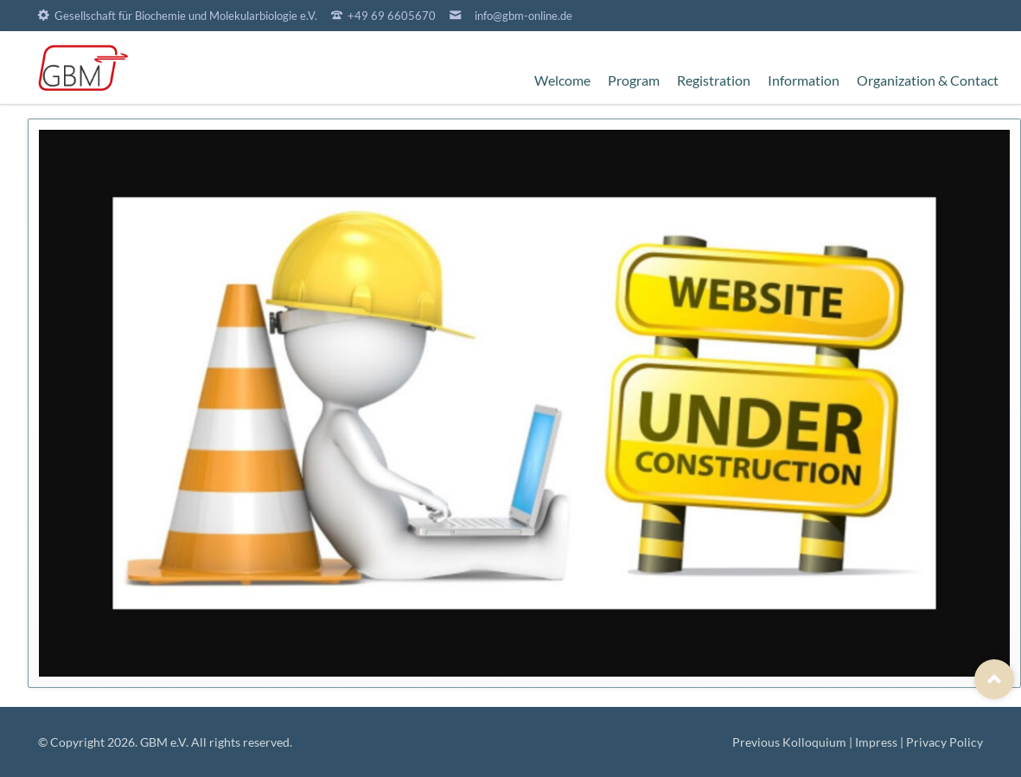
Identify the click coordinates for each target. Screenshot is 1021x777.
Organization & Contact (928, 80)
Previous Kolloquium (789, 742)
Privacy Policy (944, 742)
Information (803, 80)
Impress (876, 742)
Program (634, 80)
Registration (713, 80)
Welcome (562, 80)
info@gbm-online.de (523, 15)
